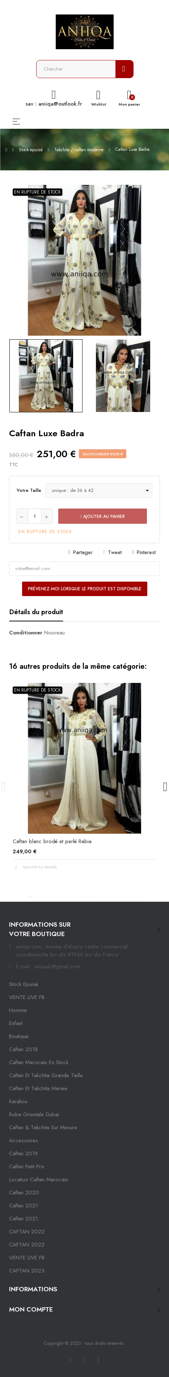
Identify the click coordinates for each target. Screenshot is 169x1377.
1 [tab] (30, 896)
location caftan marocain (38, 1179)
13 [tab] (117, 896)
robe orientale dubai (34, 1114)
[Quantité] (35, 516)
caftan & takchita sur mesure (43, 1127)
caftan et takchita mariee (38, 1088)
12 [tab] (110, 896)
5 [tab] (59, 896)
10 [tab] (95, 896)
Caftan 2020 (24, 1193)
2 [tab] (37, 896)
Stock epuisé (23, 984)
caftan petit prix (26, 1166)
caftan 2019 (23, 1153)
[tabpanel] (84, 783)
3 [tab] (44, 896)
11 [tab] (102, 896)
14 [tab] (124, 896)
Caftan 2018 (23, 1049)
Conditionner (25, 633)
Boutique (19, 1036)
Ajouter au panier (102, 516)
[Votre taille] (99, 490)
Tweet (115, 552)
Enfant (15, 1023)
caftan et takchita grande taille (46, 1075)
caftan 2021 (23, 1206)
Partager (83, 552)
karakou (18, 1101)
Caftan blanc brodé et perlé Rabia (52, 841)
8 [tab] (81, 896)
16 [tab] (139, 896)
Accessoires (23, 1140)
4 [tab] (52, 896)
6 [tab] (66, 896)
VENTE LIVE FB (27, 997)
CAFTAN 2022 (27, 1232)
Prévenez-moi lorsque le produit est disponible (84, 589)
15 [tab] (131, 896)
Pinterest (146, 552)
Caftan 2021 (23, 1219)
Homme (18, 1010)
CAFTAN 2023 (27, 1271)
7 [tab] (73, 896)
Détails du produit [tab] (36, 612)
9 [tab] (88, 896)
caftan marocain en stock (38, 1062)
